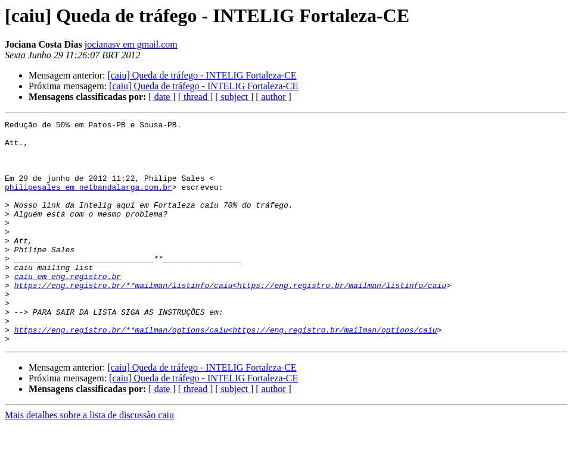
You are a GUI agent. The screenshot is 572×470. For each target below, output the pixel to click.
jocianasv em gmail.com (131, 44)
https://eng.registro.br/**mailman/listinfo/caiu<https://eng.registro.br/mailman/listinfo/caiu (230, 319)
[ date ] (161, 97)
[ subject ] (234, 97)
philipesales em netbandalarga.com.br (88, 201)
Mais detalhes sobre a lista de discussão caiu (89, 460)
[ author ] (273, 97)
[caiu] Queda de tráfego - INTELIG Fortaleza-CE (201, 75)
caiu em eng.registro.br (67, 308)
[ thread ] (195, 97)
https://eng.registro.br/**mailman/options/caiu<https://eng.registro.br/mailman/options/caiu (225, 372)
